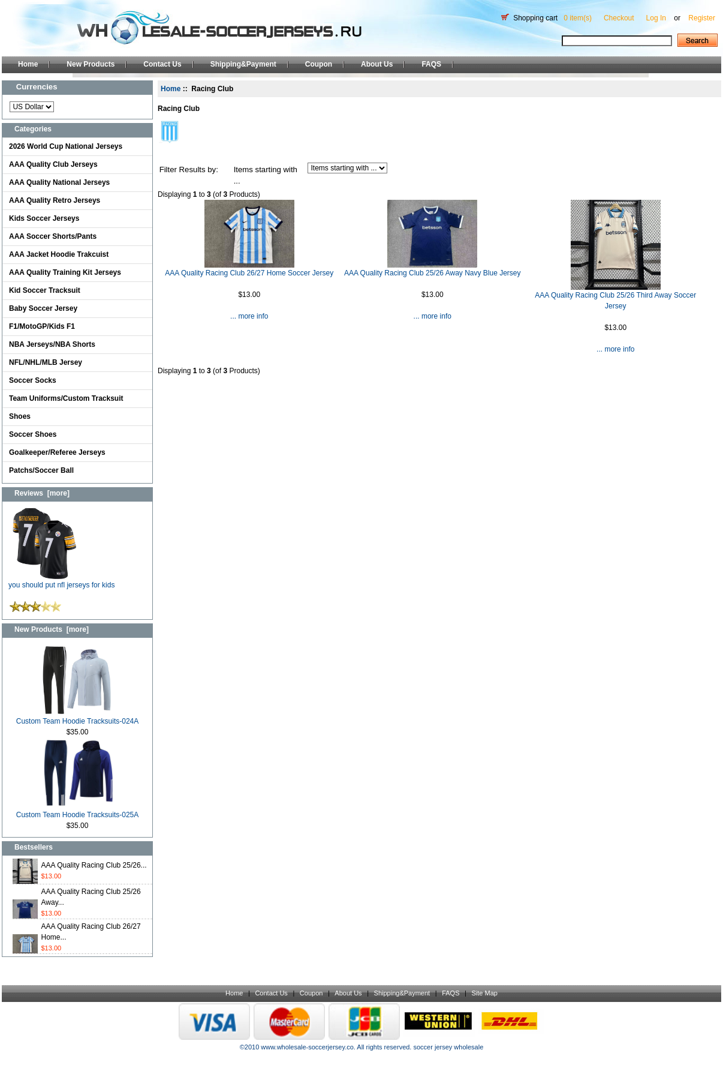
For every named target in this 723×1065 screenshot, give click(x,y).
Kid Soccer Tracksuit (44, 290)
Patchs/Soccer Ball (41, 470)
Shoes (20, 416)
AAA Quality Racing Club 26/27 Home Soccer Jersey (249, 273)
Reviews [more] (42, 493)
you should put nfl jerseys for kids (61, 581)
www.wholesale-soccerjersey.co (307, 1047)
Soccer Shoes (32, 434)
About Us (377, 64)
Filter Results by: (188, 169)
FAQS (431, 64)
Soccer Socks (32, 380)
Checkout (619, 18)
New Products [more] (51, 629)
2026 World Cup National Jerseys (65, 146)
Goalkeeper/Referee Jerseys (57, 452)
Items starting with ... (265, 175)
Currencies (37, 86)
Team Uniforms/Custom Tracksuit (66, 398)
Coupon (318, 64)
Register (701, 18)
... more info (249, 316)
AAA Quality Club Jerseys (53, 164)
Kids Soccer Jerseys (44, 218)
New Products (91, 64)
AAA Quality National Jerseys (59, 182)
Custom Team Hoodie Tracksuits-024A (77, 717)
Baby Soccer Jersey (43, 308)
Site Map (484, 993)
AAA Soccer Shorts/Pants (53, 236)
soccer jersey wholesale (448, 1047)
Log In (656, 18)
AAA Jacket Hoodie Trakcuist (59, 254)
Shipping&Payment (243, 64)
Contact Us (162, 64)
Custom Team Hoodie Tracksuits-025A (77, 811)
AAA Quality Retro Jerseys (54, 200)
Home (28, 64)
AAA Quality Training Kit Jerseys (65, 272)
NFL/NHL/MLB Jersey (45, 362)
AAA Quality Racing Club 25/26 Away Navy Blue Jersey (432, 273)
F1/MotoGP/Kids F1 (42, 326)
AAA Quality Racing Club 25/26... (94, 865)
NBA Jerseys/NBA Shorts (52, 344)
